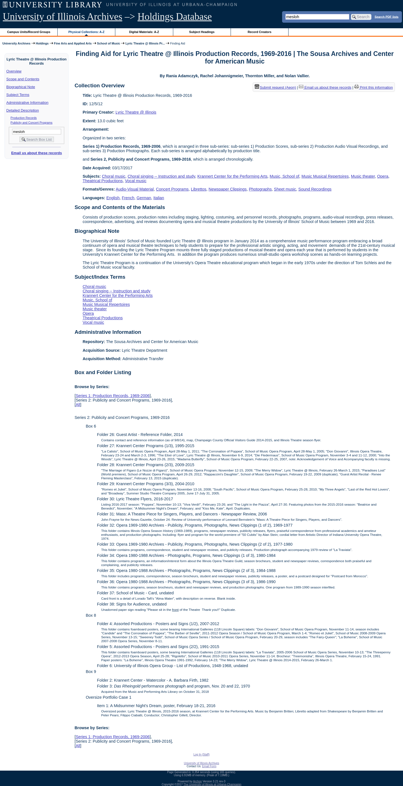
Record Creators (259, 32)
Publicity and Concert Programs (32, 122)
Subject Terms (17, 95)
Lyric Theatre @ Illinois (136, 112)
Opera (382, 176)
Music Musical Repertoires (325, 176)
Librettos (198, 189)
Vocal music (135, 181)
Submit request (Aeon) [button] (275, 87)
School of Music (108, 43)
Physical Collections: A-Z (86, 32)
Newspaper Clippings (227, 189)
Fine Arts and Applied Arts (73, 43)
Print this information (373, 87)
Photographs (260, 189)
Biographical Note (20, 87)
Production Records (24, 117)
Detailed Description (22, 110)
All (78, 404)
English (113, 198)
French (128, 198)
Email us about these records (36, 153)
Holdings (42, 43)
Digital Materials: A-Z (144, 32)
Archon (197, 781)
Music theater (363, 176)
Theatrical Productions (103, 181)
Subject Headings (202, 32)
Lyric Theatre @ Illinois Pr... (145, 43)
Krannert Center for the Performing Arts (232, 176)
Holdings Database (175, 16)
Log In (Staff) (201, 754)
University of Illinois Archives (62, 16)
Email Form (209, 766)
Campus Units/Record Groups (28, 32)
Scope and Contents (22, 79)
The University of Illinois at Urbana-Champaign (213, 784)
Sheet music (285, 189)
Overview (14, 71)
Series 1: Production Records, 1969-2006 (112, 395)
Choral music (113, 176)
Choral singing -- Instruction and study (161, 176)
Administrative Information (27, 102)
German (144, 198)
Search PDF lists (387, 16)
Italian (158, 198)
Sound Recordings (314, 189)
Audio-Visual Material (135, 189)
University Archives (16, 43)
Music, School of (284, 176)
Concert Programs (172, 189)
